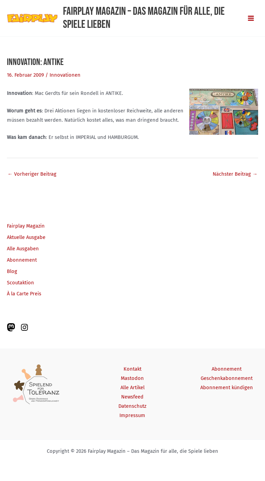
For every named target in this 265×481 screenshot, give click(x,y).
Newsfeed (132, 397)
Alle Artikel (132, 387)
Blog (12, 271)
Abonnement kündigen (226, 387)
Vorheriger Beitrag (32, 174)
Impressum (132, 415)
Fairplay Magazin (26, 226)
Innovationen (65, 75)
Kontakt (132, 369)
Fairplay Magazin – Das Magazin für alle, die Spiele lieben (144, 18)
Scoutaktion (20, 283)
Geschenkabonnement (227, 378)
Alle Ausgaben (23, 248)
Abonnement (22, 260)
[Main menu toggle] (251, 18)
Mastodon (132, 378)
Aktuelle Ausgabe (26, 237)
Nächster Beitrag (235, 174)
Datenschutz (132, 406)
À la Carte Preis (24, 294)
